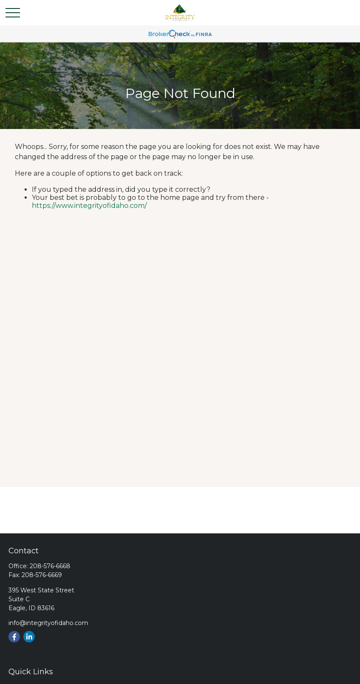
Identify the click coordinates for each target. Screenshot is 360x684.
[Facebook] (14, 636)
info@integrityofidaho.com (48, 623)
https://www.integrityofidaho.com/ (89, 206)
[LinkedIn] (29, 636)
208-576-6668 (50, 566)
